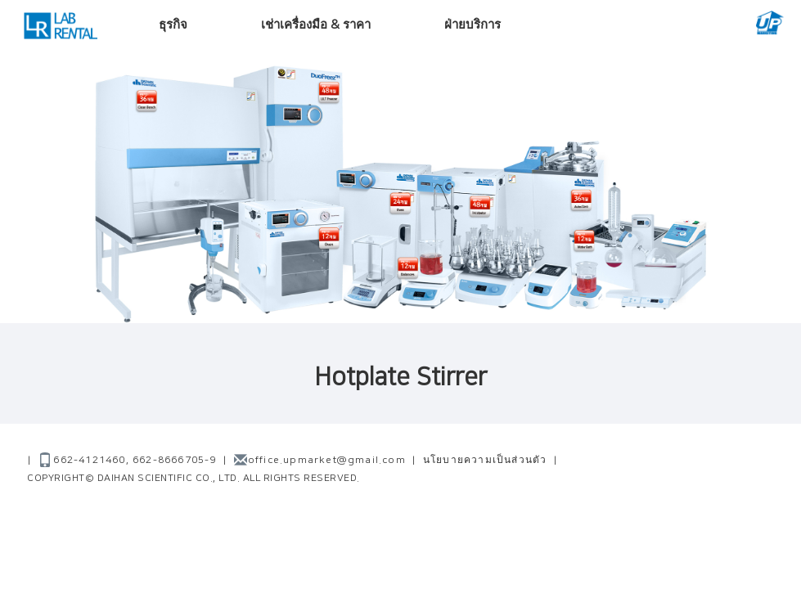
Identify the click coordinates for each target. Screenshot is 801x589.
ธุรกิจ (173, 25)
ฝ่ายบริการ (472, 25)
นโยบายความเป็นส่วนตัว (485, 460)
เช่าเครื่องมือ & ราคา (316, 25)
